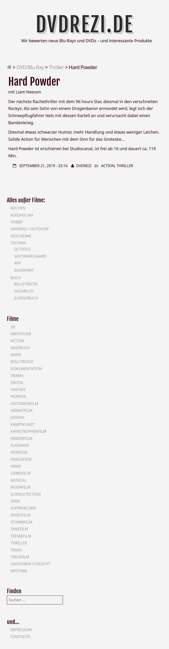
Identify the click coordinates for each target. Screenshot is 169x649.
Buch (16, 277)
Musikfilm (21, 487)
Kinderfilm (21, 438)
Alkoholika (22, 215)
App (17, 263)
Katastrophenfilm (28, 431)
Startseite (21, 636)
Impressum (21, 629)
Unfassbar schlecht (30, 563)
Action (108, 165)
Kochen (18, 208)
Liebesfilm (21, 473)
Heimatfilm (21, 410)
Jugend (17, 417)
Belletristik (26, 284)
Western (19, 570)
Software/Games (30, 256)
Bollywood (22, 361)
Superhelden (23, 508)
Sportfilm (20, 515)
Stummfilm (21, 522)
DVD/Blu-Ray (30, 67)
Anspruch (20, 347)
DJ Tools (22, 249)
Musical (18, 480)
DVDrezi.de (84, 24)
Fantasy (18, 389)
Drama (17, 375)
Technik (18, 242)
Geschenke (21, 236)
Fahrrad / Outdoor (30, 228)
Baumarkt (24, 270)
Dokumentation (26, 368)
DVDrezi (83, 165)
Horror (18, 396)
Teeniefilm (21, 536)
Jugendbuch (26, 298)
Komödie (19, 452)
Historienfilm (24, 403)
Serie (15, 501)
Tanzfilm (19, 528)
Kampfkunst (22, 424)
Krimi (16, 466)
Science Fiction (26, 494)
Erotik (17, 382)
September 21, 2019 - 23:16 (43, 165)
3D (13, 326)
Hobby (17, 222)
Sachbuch (24, 291)
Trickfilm (20, 556)
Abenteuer (21, 333)
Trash (16, 550)
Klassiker (20, 445)
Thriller (56, 67)
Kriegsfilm (21, 459)
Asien (16, 354)
